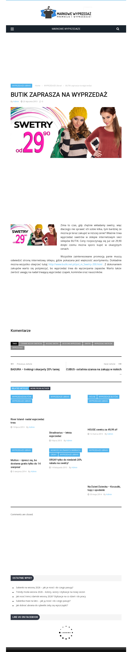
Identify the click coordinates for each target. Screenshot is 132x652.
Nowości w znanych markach (65, 443)
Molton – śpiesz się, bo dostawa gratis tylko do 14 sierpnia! (26, 457)
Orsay (54, 448)
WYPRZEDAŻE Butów (21, 396)
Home (13, 647)
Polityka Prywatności (58, 647)
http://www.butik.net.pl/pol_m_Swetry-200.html (75, 264)
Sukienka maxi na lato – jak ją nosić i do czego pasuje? (43, 594)
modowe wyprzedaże (71, 343)
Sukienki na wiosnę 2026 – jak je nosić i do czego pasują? (44, 581)
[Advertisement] (66, 55)
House (92, 396)
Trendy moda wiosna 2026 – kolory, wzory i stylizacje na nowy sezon (50, 585)
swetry (88, 343)
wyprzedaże (17, 348)
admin (16, 101)
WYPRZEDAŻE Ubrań (21, 85)
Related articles (20, 388)
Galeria (21, 647)
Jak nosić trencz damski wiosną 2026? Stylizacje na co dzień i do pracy (51, 589)
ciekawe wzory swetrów (31, 343)
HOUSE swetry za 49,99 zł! (102, 429)
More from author (39, 388)
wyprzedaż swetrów (103, 343)
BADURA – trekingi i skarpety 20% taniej (35, 369)
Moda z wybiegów (36, 647)
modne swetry (52, 343)
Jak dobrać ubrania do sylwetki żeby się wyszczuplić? (42, 598)
